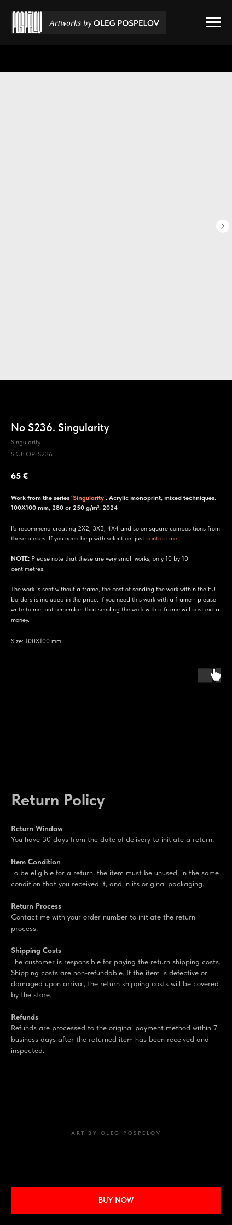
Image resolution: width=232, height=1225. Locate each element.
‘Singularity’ (88, 498)
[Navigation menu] (213, 22)
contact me (161, 538)
